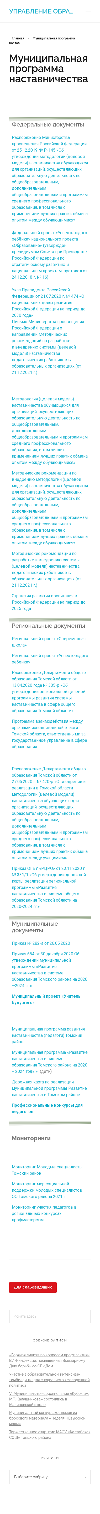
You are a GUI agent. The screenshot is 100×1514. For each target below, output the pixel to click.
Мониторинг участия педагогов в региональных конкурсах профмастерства (44, 1213)
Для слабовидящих (33, 1287)
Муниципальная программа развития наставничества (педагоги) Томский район (48, 1035)
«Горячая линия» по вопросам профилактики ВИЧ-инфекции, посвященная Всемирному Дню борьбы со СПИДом (49, 1360)
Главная (18, 38)
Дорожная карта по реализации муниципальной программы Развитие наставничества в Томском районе (49, 1088)
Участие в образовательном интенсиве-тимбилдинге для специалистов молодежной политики (49, 1380)
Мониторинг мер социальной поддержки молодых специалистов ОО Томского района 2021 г (47, 1190)
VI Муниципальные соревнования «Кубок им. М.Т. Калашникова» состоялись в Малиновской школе (49, 1399)
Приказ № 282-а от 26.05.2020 (41, 943)
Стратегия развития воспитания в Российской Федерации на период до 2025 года (49, 602)
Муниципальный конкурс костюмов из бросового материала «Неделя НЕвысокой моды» (47, 1418)
